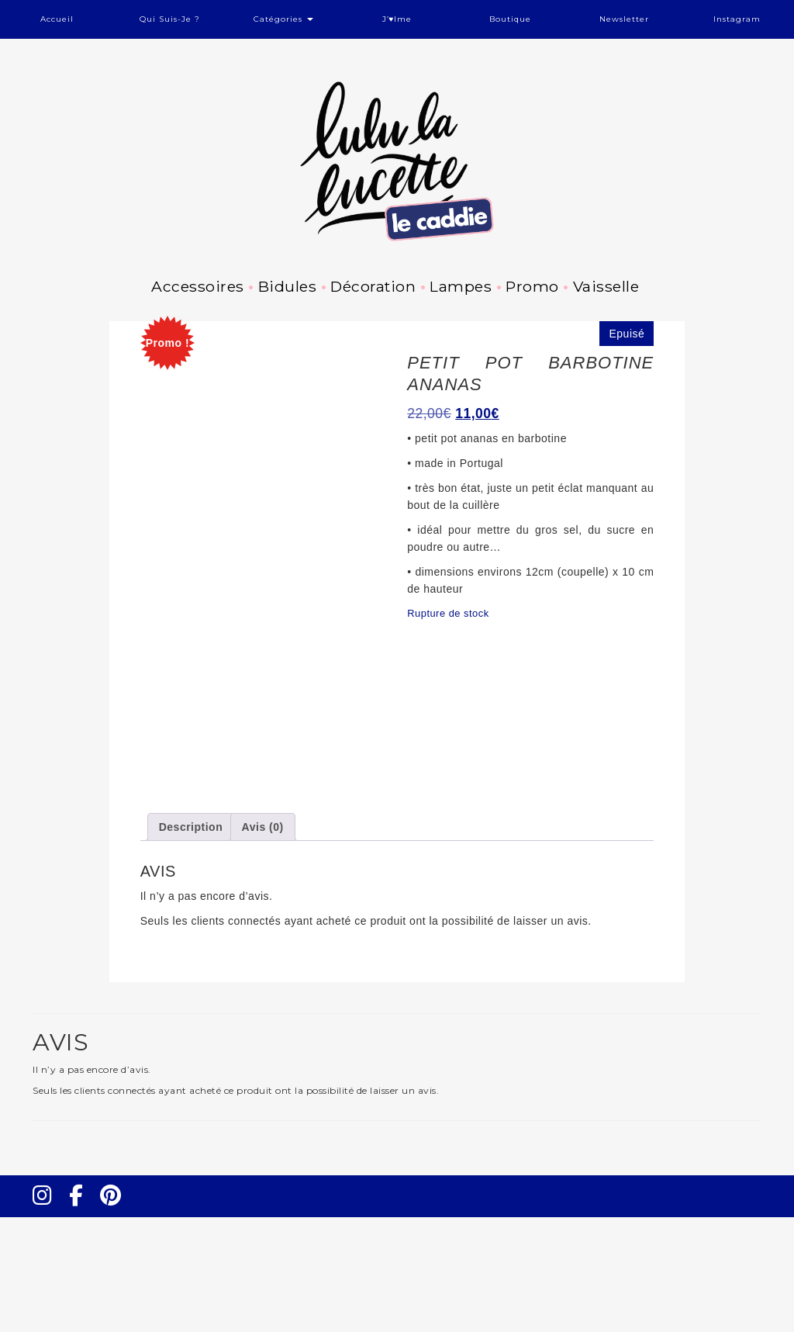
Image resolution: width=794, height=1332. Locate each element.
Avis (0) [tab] (263, 942)
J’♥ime (397, 19)
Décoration (373, 286)
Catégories (283, 19)
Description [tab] (191, 942)
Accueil (57, 19)
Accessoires (197, 286)
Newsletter (624, 19)
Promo (532, 286)
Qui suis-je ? (170, 19)
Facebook (82, 1324)
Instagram (737, 19)
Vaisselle (606, 286)
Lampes (461, 286)
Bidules (287, 286)
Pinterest (115, 1324)
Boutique (510, 19)
